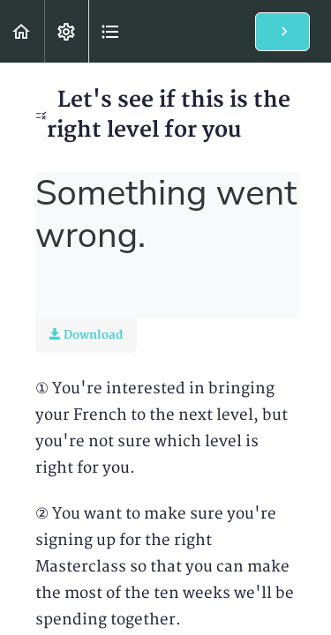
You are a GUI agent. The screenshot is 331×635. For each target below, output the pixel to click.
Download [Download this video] (86, 335)
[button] (22, 31)
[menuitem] (66, 31)
